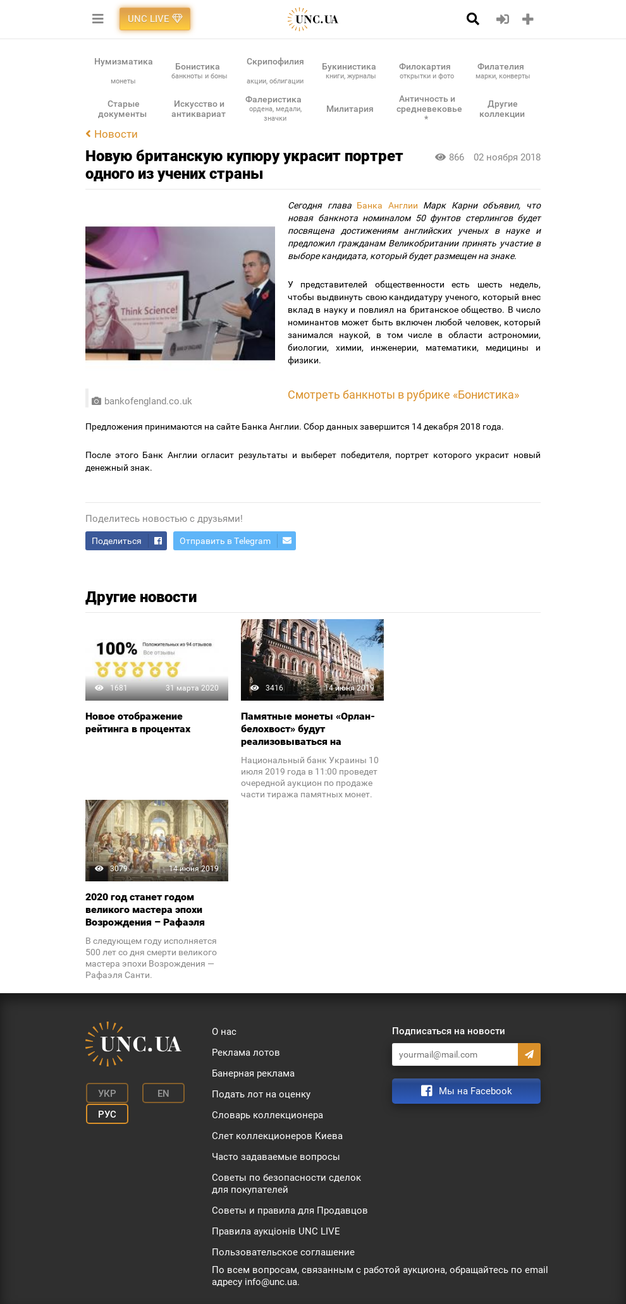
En (157, 1093)
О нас (224, 1031)
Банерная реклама (253, 1073)
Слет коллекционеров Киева (277, 1136)
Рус (104, 1112)
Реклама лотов (246, 1052)
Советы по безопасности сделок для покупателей (286, 1183)
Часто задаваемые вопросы (276, 1156)
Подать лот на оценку (261, 1094)
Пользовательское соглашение (283, 1252)
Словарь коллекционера (267, 1115)
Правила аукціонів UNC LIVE (276, 1231)
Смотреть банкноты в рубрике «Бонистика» (403, 395)
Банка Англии (387, 205)
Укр (104, 1093)
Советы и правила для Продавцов (290, 1210)
